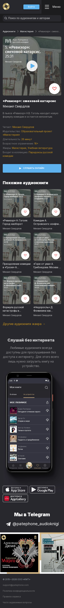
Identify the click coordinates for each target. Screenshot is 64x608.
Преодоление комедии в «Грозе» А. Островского (17, 265)
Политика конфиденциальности (19, 591)
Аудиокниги (9, 31)
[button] (31, 6)
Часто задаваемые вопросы (17, 602)
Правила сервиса (12, 596)
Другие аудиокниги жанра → (24, 324)
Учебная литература (40, 147)
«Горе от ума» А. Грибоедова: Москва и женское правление (46, 265)
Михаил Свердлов (16, 106)
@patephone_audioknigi (32, 523)
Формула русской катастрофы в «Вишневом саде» (13, 309)
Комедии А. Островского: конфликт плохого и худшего (47, 222)
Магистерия (26, 31)
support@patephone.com (16, 585)
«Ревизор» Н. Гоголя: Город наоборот (15, 222)
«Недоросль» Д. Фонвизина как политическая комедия (47, 309)
